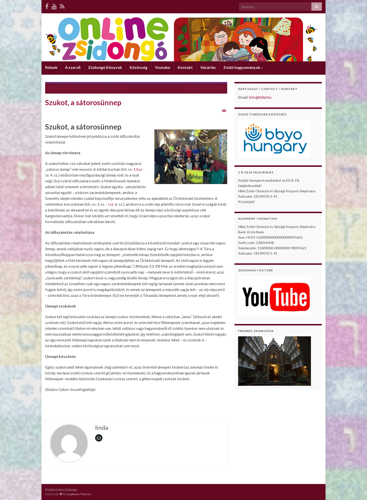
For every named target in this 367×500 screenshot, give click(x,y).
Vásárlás (208, 67)
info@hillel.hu (260, 97)
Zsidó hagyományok (243, 67)
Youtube (162, 67)
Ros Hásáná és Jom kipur (200, 88)
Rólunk (51, 67)
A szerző (73, 67)
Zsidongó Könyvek (105, 67)
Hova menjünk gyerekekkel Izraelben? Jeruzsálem (91, 88)
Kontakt (185, 67)
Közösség (138, 67)
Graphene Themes (79, 494)
